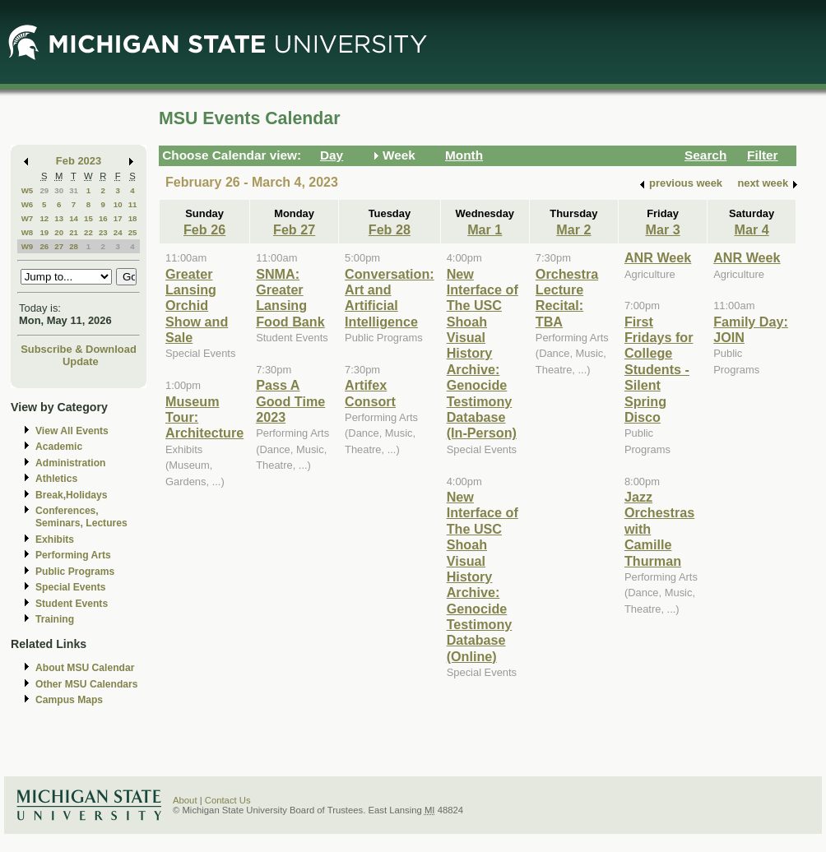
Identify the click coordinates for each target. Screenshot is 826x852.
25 (132, 232)
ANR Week (657, 257)
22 (88, 232)
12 (44, 218)
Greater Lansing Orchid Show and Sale (196, 305)
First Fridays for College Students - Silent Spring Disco (659, 369)
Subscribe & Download (79, 349)
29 (44, 190)
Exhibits (54, 539)
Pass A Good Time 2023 (290, 400)
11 (132, 204)
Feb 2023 (78, 161)
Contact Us (228, 800)
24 (118, 232)
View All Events (72, 431)
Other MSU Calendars (86, 684)
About (185, 800)
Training (54, 619)
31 (73, 190)
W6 (27, 204)
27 (58, 246)
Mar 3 (662, 229)
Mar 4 (752, 229)
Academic (58, 446)
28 (73, 246)
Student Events (71, 603)
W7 (27, 218)
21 (73, 232)
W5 (27, 190)
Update (81, 361)
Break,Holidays (71, 495)
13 (58, 218)
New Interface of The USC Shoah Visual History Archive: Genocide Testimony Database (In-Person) (482, 353)
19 (44, 232)
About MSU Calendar (84, 668)
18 (132, 218)
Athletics (56, 478)
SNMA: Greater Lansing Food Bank (290, 297)
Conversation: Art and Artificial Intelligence (389, 297)
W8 (27, 232)
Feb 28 (390, 229)
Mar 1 (484, 229)
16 (103, 218)
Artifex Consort (370, 392)
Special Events (70, 587)
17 (118, 218)
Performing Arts (73, 555)
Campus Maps (69, 700)
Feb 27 (294, 229)
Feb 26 (204, 229)
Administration (70, 463)
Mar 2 (573, 229)
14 (73, 218)
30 (58, 190)
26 (44, 246)
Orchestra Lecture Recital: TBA (567, 297)
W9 (27, 246)
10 (118, 204)
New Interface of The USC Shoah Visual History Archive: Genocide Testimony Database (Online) (482, 576)
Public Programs (74, 571)
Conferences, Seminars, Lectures (81, 517)
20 (58, 232)
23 (103, 232)
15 (88, 218)
